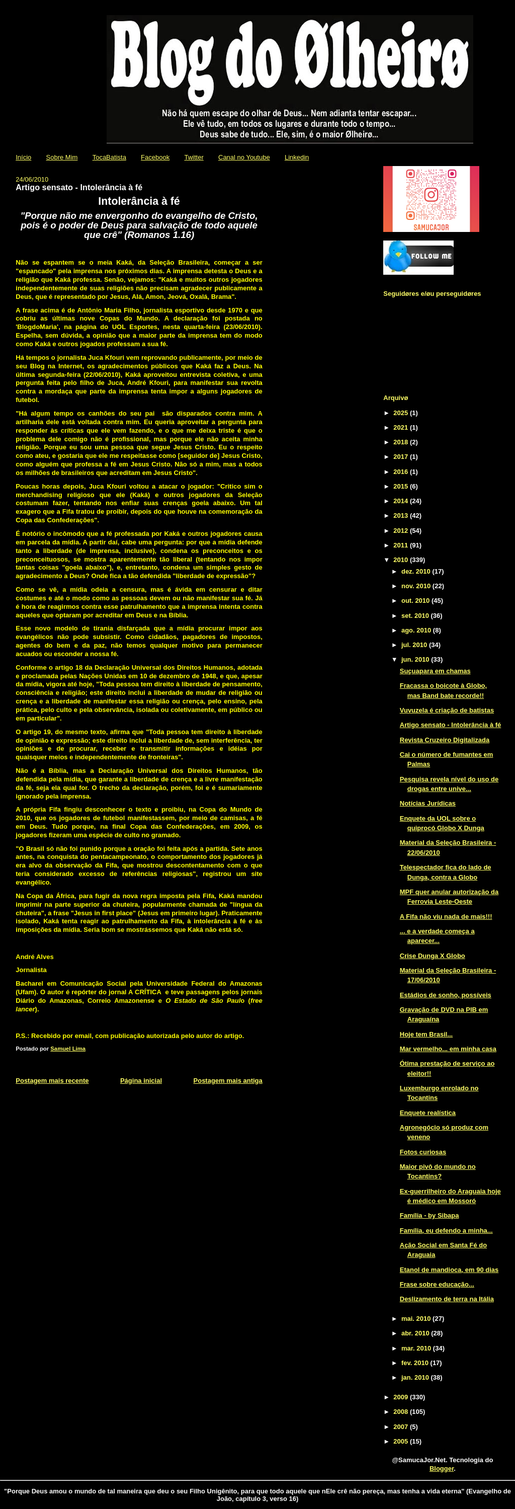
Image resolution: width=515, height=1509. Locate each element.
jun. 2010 (416, 659)
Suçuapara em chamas (435, 671)
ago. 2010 (417, 630)
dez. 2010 (416, 571)
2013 (401, 515)
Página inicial (141, 1080)
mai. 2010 (417, 1318)
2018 (401, 442)
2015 (401, 486)
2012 (401, 530)
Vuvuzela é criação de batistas (447, 710)
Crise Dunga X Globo (432, 956)
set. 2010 (416, 615)
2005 (401, 1441)
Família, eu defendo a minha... (446, 1230)
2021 (401, 427)
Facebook (155, 157)
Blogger (442, 1468)
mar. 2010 (417, 1348)
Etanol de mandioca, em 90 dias (449, 1270)
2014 (401, 501)
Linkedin (297, 157)
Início (23, 157)
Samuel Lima (67, 1049)
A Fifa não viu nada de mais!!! (446, 916)
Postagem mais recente (52, 1080)
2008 (401, 1411)
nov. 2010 (417, 586)
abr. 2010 (416, 1333)
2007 (401, 1427)
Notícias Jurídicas (428, 803)
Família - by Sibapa (429, 1215)
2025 (401, 413)
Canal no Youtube (244, 157)
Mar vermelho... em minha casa (448, 1049)
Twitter (193, 157)
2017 (401, 456)
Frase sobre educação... (437, 1284)
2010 (401, 560)
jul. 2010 (415, 645)
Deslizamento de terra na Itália (447, 1299)
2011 (401, 545)
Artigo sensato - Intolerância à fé (450, 725)
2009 (401, 1397)
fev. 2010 (416, 1363)
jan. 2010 (416, 1377)
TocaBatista (109, 157)
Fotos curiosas (423, 1152)
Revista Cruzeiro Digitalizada (444, 740)
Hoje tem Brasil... (426, 1034)
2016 (401, 471)
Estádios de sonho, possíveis (445, 995)
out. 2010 (416, 600)
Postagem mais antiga (228, 1080)
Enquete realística (428, 1113)
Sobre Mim (62, 157)
